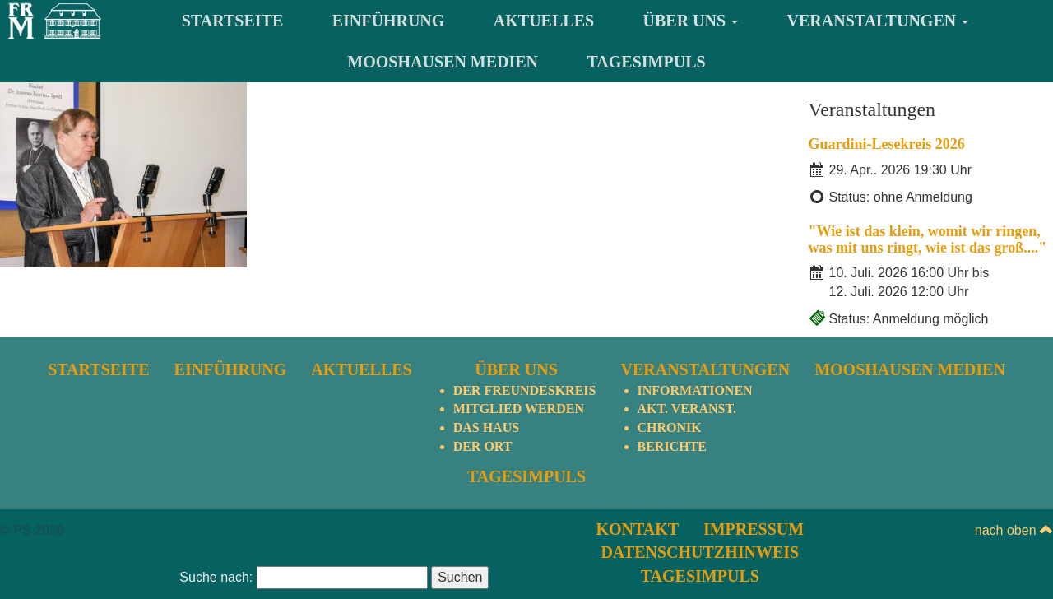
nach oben (1014, 530)
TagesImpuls (646, 62)
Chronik (670, 427)
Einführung (388, 21)
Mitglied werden (518, 409)
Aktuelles (544, 21)
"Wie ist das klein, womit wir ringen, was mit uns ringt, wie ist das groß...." (928, 239)
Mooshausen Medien (442, 62)
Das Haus (486, 427)
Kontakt (637, 529)
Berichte (672, 446)
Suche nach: (216, 577)
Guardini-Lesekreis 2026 (887, 144)
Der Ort (483, 446)
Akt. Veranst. (687, 409)
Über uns (691, 21)
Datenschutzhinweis (700, 552)
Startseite (232, 21)
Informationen (695, 390)
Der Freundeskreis (524, 390)
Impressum (753, 529)
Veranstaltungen (878, 21)
